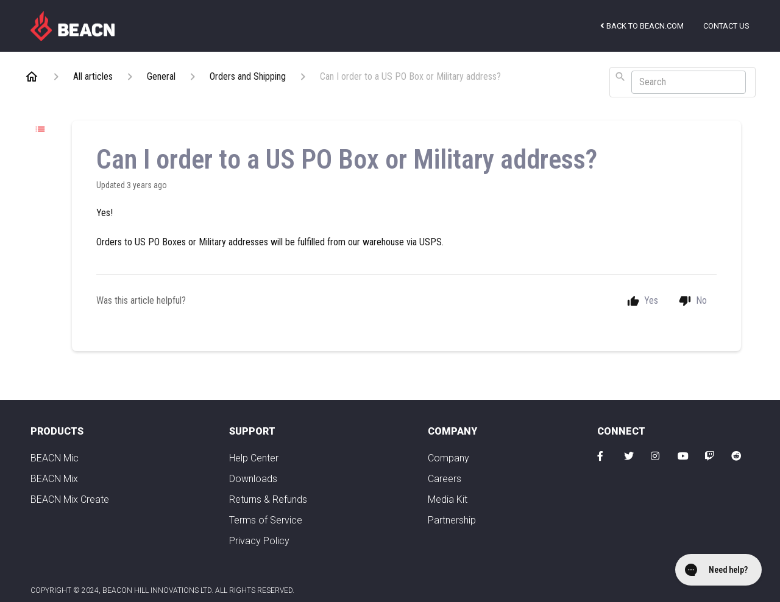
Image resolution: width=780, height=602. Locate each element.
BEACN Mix (54, 479)
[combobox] (682, 82)
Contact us (726, 25)
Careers (444, 479)
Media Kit (447, 499)
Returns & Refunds (268, 499)
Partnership (452, 520)
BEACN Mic (54, 458)
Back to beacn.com (642, 25)
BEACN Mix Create (69, 499)
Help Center (253, 458)
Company (448, 458)
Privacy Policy (259, 541)
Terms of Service (265, 520)
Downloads (253, 479)
